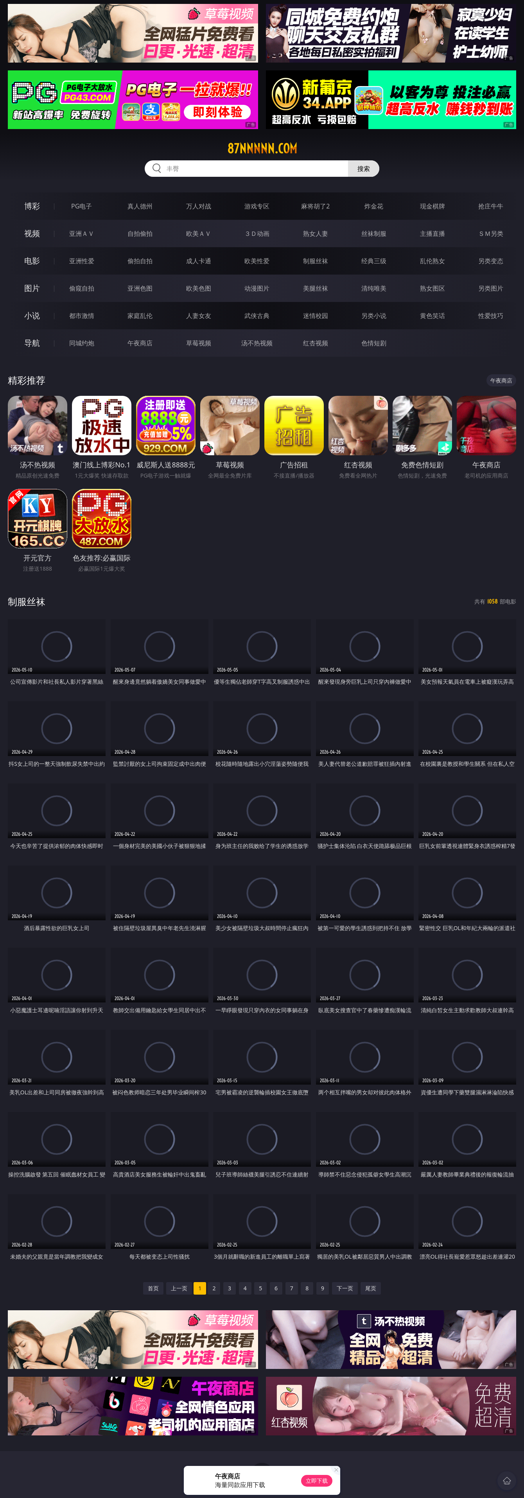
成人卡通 (198, 261)
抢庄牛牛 (490, 206)
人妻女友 (198, 315)
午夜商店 (140, 343)
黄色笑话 (432, 315)
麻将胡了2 (315, 206)
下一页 (345, 1288)
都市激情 (81, 315)
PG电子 (81, 206)
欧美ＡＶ (198, 233)
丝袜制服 (373, 233)
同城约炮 (81, 343)
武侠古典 (256, 315)
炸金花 (373, 206)
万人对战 (198, 206)
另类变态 (490, 261)
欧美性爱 (256, 261)
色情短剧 (373, 343)
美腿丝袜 (315, 288)
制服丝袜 (315, 261)
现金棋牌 (432, 206)
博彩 (32, 206)
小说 (32, 315)
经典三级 (373, 261)
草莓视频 (198, 343)
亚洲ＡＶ (81, 233)
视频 (32, 233)
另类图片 (490, 288)
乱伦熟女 (432, 261)
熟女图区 (432, 288)
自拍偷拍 (140, 233)
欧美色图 (198, 288)
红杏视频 (315, 343)
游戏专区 (256, 206)
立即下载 (317, 1480)
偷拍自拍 (140, 261)
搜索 (363, 168)
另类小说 (373, 315)
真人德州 (140, 206)
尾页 (370, 1288)
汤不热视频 (257, 343)
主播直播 (432, 233)
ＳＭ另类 (490, 233)
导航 (32, 343)
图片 (32, 288)
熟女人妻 (315, 233)
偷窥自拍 (81, 288)
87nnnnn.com (262, 148)
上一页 (179, 1288)
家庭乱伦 (140, 315)
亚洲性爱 (81, 261)
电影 (32, 260)
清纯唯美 (373, 288)
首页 (153, 1288)
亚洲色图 (140, 288)
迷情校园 (315, 315)
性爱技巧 (490, 315)
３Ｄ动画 (256, 233)
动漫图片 (256, 288)
